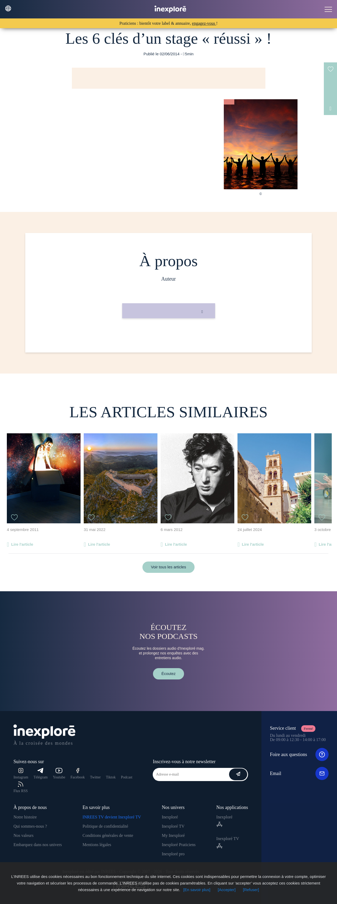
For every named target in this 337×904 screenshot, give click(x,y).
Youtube (59, 773)
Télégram (40, 773)
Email (299, 773)
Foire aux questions (299, 754)
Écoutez (168, 673)
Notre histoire (25, 817)
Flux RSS (20, 787)
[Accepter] (227, 889)
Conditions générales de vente (107, 835)
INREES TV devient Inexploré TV (111, 817)
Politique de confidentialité (105, 826)
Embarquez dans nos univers (37, 844)
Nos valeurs (23, 835)
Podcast (126, 777)
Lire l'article (22, 544)
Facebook (78, 773)
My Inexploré (173, 835)
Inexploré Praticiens (178, 844)
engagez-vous (204, 23)
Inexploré (170, 817)
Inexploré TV (173, 826)
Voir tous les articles (168, 567)
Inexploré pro (173, 854)
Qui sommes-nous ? (30, 826)
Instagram (20, 773)
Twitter (95, 777)
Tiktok (111, 777)
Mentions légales (96, 844)
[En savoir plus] (196, 889)
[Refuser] (251, 889)
